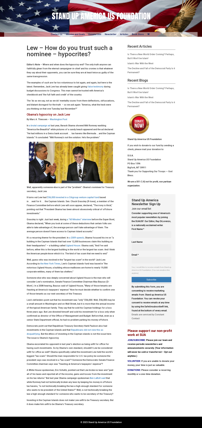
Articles (124, 34)
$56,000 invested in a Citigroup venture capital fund (73, 197)
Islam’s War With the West (140, 63)
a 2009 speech (76, 237)
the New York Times (50, 263)
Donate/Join (94, 34)
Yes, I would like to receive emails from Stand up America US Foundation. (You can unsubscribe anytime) (151, 270)
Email (135, 254)
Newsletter (110, 34)
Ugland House (73, 245)
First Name (138, 229)
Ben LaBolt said (97, 378)
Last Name (137, 242)
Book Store (138, 34)
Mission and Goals (75, 34)
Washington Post (58, 119)
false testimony (95, 86)
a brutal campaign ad (39, 125)
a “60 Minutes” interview (79, 219)
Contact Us (56, 34)
